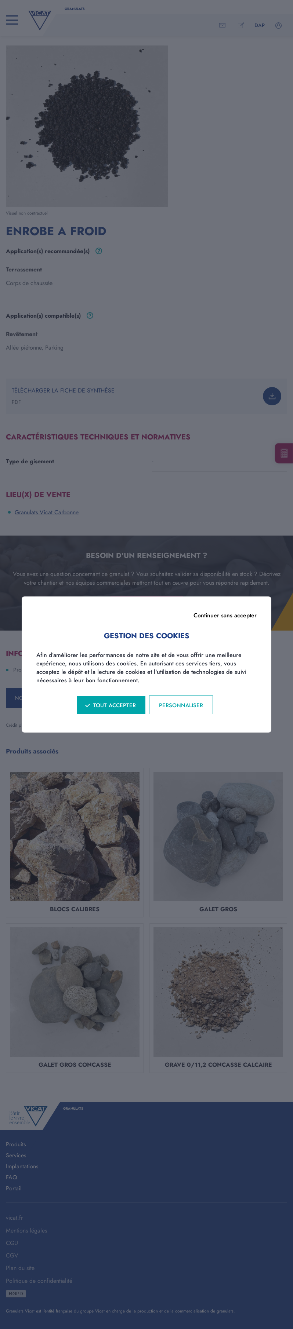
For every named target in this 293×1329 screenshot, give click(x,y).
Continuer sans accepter (225, 615)
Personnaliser (181, 705)
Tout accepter (114, 705)
